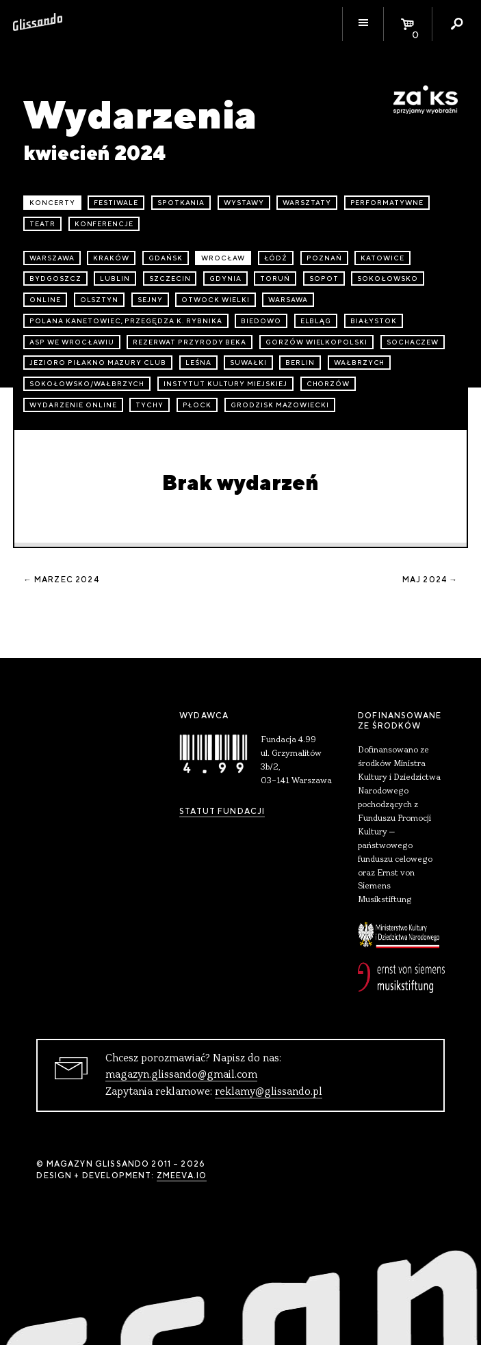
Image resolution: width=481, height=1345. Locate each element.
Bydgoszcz (55, 278)
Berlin (300, 362)
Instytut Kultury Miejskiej (225, 384)
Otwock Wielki (215, 299)
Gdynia (225, 278)
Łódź (276, 258)
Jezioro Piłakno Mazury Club (97, 362)
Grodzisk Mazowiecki (280, 405)
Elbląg (316, 321)
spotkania (181, 202)
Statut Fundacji (222, 811)
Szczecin (170, 278)
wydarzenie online (72, 405)
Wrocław (223, 258)
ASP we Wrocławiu (71, 342)
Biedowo (261, 321)
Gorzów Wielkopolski (316, 342)
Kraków (111, 258)
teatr (42, 224)
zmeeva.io (182, 1175)
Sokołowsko (387, 278)
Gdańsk (165, 258)
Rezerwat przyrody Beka (189, 342)
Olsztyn (99, 299)
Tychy (149, 405)
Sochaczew (413, 342)
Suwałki (248, 362)
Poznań (324, 258)
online (45, 299)
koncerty (52, 202)
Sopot (324, 278)
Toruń (275, 278)
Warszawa (52, 258)
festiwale (116, 202)
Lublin (115, 278)
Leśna (198, 362)
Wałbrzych (359, 362)
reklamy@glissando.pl (268, 1092)
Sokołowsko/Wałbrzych (86, 384)
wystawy (244, 202)
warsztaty (307, 202)
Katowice (382, 258)
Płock (197, 405)
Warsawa (288, 299)
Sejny (150, 299)
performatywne (387, 202)
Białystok (373, 321)
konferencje (104, 224)
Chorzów (328, 384)
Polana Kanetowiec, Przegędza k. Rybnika (125, 321)
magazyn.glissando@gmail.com (181, 1075)
